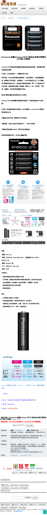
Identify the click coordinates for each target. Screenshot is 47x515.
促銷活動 (5, 485)
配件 (3, 18)
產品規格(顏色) (24, 450)
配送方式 (42, 472)
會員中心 (33, 504)
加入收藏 (23, 472)
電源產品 (10, 18)
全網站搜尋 (14, 455)
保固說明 (42, 504)
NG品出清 (14, 488)
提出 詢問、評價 (26, 455)
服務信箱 (17, 511)
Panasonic (18, 430)
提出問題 (37, 444)
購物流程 (15, 504)
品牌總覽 (5, 488)
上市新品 (14, 485)
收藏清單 (24, 504)
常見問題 (22, 507)
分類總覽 (24, 488)
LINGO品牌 (24, 485)
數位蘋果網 (5, 504)
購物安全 (4, 507)
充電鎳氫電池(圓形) (22, 18)
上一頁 (15, 472)
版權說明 (13, 507)
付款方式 (33, 472)
